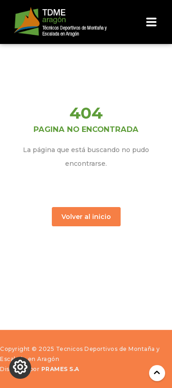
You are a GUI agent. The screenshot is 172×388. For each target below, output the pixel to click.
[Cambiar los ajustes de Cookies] (20, 368)
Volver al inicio (86, 217)
